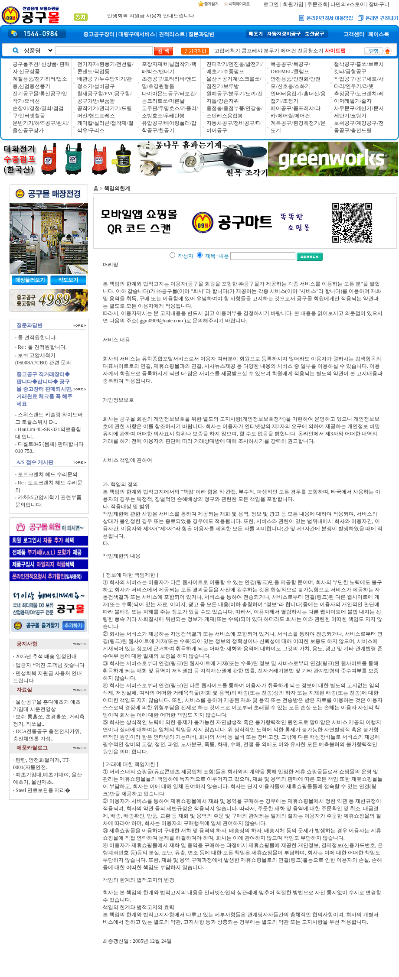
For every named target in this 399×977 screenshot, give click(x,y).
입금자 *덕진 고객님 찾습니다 (50, 665)
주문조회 (317, 4)
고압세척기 (227, 51)
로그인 (271, 4)
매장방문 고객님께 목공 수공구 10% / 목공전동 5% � (168, 20)
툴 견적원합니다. (37, 337)
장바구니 (379, 4)
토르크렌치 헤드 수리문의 (48, 474)
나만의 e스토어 (347, 4)
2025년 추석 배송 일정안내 (46, 656)
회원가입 (293, 4)
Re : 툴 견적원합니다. (42, 347)
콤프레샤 (252, 51)
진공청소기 (311, 51)
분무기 (271, 51)
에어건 (288, 51)
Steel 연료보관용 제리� (43, 790)
